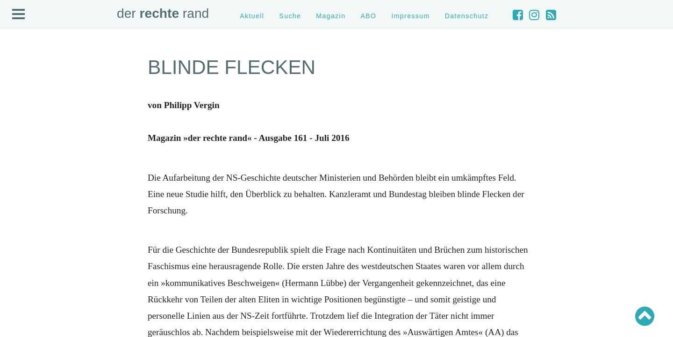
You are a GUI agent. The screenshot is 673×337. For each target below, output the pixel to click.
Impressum (410, 16)
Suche (290, 16)
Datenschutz (467, 16)
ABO (368, 16)
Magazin (330, 16)
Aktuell (252, 16)
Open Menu (18, 14)
